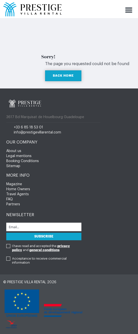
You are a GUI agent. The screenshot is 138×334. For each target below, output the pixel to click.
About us (13, 151)
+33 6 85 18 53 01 (28, 127)
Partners (13, 204)
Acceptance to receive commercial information (39, 260)
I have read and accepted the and (41, 248)
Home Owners (18, 189)
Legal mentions (19, 156)
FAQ (9, 199)
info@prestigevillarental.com (37, 132)
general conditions (44, 250)
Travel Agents (17, 194)
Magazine (14, 184)
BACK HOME (63, 75)
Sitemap (13, 166)
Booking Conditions (22, 161)
